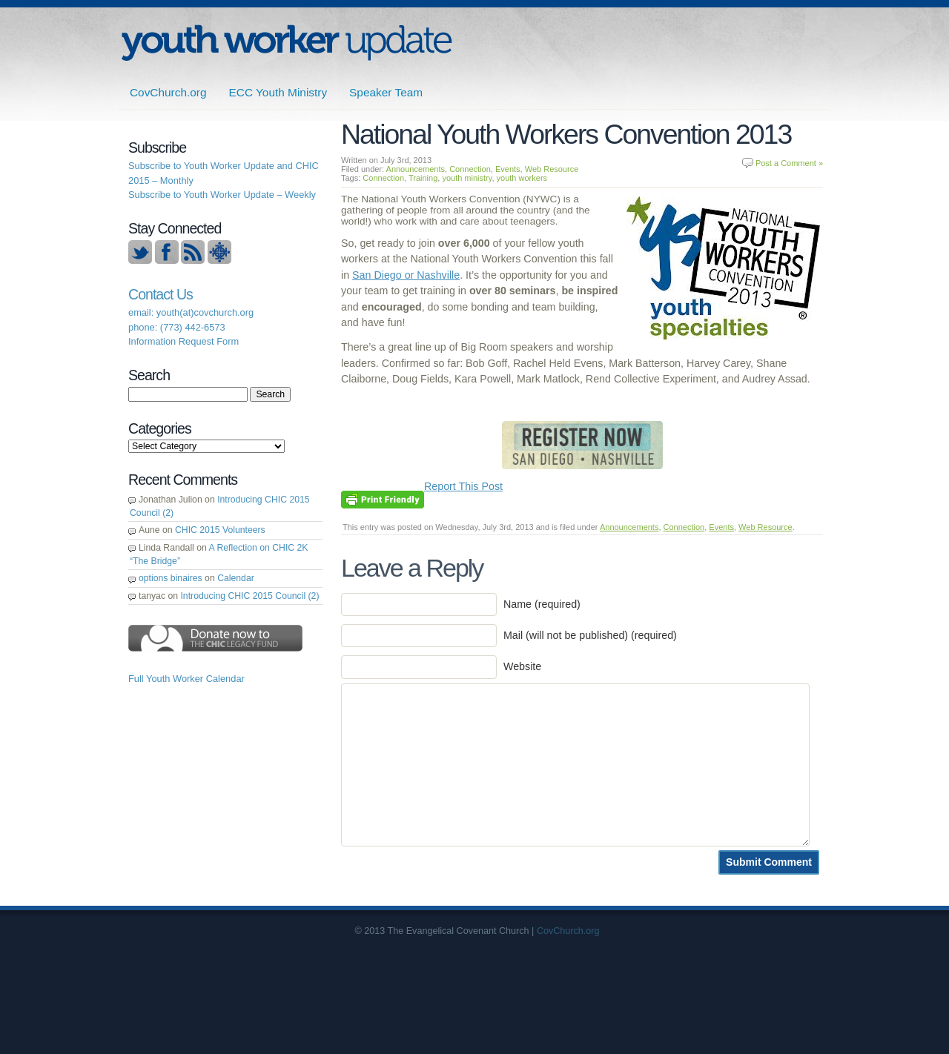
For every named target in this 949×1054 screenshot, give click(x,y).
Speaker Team (386, 92)
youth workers (522, 177)
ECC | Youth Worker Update (286, 42)
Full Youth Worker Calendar (186, 678)
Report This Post (463, 486)
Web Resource (552, 169)
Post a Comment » (789, 163)
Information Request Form (183, 341)
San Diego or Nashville (406, 275)
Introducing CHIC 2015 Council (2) (249, 596)
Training (423, 177)
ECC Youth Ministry (278, 92)
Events (507, 169)
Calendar (235, 578)
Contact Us (160, 294)
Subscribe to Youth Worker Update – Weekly (222, 194)
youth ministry (467, 177)
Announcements (416, 169)
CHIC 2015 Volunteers (220, 530)
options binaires (170, 578)
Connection (470, 169)
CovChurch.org (168, 92)
